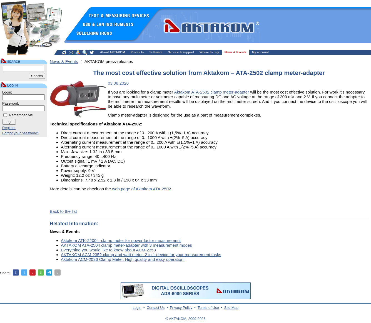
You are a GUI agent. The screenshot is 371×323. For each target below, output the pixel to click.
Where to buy (209, 52)
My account (260, 52)
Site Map (231, 308)
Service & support (181, 52)
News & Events (235, 52)
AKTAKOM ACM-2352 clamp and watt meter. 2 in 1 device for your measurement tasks (141, 254)
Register (9, 128)
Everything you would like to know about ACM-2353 (108, 250)
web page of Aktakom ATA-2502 (141, 188)
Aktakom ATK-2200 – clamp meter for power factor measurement (121, 240)
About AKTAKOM (112, 52)
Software (156, 52)
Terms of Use (208, 308)
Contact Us (156, 308)
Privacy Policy (181, 308)
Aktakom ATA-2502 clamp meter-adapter (211, 92)
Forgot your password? (20, 133)
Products (137, 52)
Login (137, 308)
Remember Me (21, 115)
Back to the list (63, 211)
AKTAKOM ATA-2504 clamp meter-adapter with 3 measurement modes (126, 245)
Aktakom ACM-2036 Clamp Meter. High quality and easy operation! (123, 259)
